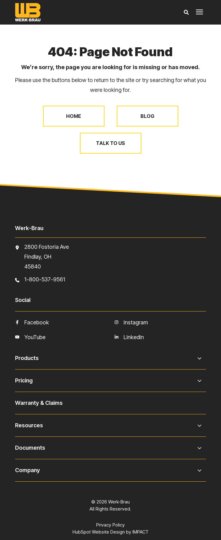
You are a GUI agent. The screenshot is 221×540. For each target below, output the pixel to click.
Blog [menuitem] (147, 116)
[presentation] (199, 12)
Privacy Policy (110, 525)
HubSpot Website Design (99, 532)
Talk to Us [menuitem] (110, 143)
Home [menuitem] (73, 116)
